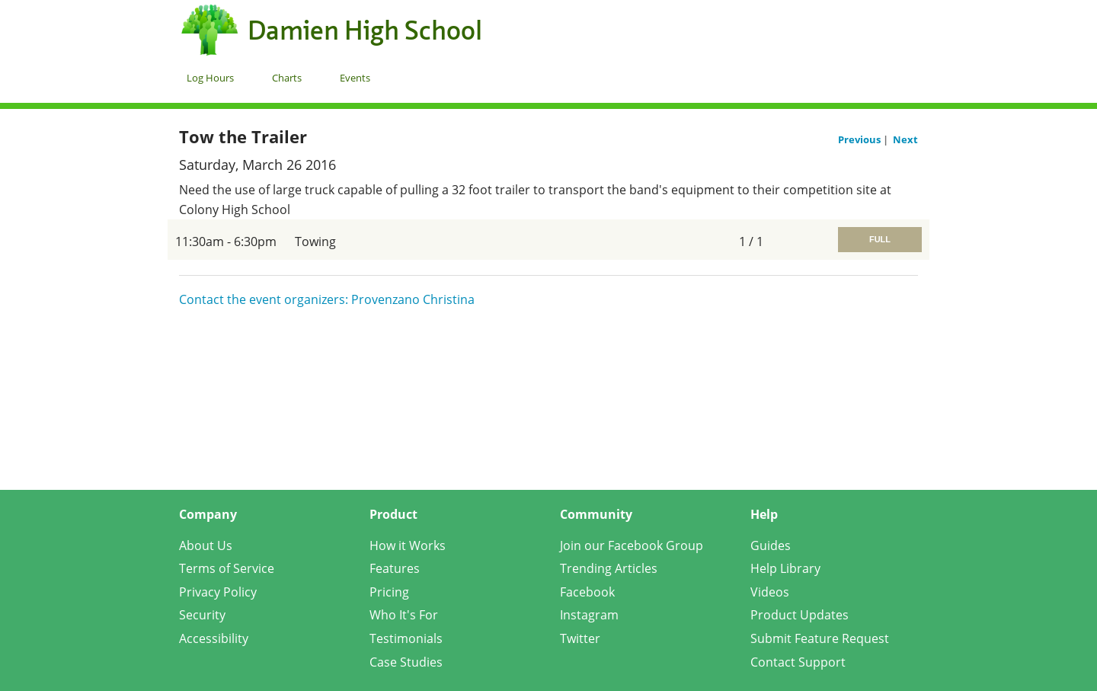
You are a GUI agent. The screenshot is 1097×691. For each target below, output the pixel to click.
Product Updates (799, 614)
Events (355, 78)
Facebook (587, 592)
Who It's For (403, 614)
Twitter (580, 638)
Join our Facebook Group (631, 545)
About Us (205, 545)
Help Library (785, 568)
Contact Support (798, 662)
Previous (860, 139)
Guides (770, 545)
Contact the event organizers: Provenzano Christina (327, 299)
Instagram (589, 614)
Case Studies (406, 662)
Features (394, 568)
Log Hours (210, 78)
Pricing (389, 592)
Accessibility (213, 638)
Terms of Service (226, 568)
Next (905, 139)
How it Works (407, 545)
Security (202, 614)
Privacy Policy (218, 592)
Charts (287, 78)
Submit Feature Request (819, 638)
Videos (769, 592)
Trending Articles (608, 568)
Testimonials (406, 638)
